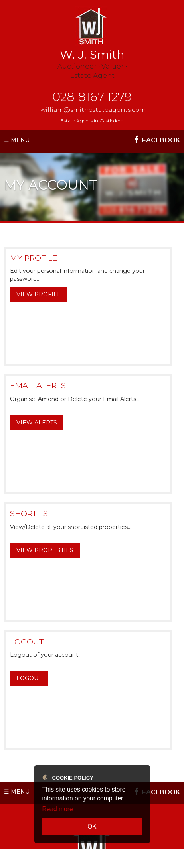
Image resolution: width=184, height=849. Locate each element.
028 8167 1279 (92, 96)
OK (92, 826)
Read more (57, 809)
